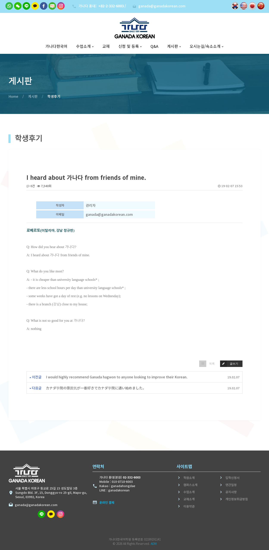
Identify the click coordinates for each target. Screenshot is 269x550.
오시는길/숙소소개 (205, 46)
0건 (31, 186)
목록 (207, 363)
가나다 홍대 (102, 5)
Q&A (154, 46)
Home (13, 96)
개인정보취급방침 (236, 499)
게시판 (172, 46)
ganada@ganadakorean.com (35, 505)
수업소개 (83, 46)
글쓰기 (229, 363)
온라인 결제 (106, 502)
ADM (153, 543)
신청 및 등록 (128, 46)
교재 (106, 46)
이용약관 (189, 506)
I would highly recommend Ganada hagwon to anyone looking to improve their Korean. (117, 376)
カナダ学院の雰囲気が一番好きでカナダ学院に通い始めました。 (96, 387)
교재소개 (189, 499)
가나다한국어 (56, 46)
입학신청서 (232, 477)
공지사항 (231, 492)
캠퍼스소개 (190, 485)
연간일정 (231, 485)
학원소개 (189, 477)
